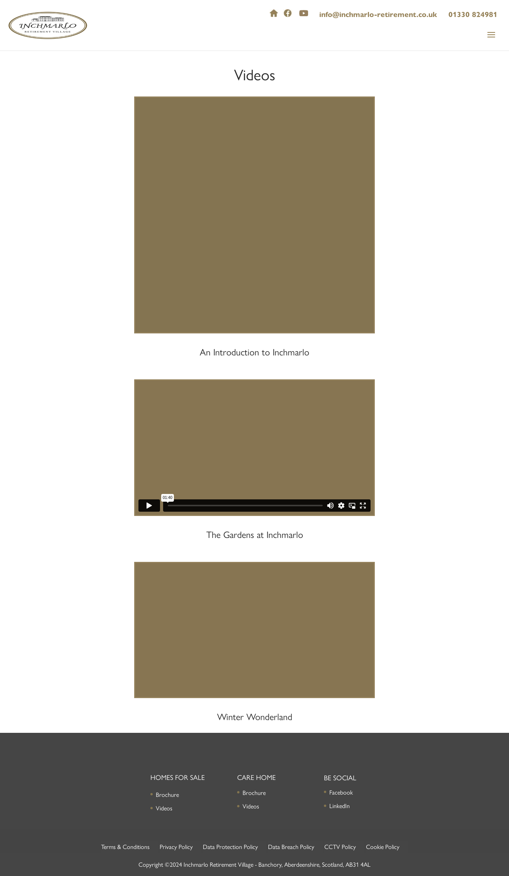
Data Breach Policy (291, 846)
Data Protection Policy (230, 846)
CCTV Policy (340, 846)
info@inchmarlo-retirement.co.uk (378, 14)
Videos (164, 807)
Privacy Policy (176, 846)
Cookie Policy (382, 846)
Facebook (341, 792)
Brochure (167, 794)
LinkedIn (339, 805)
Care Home (256, 777)
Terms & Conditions (125, 846)
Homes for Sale (177, 777)
